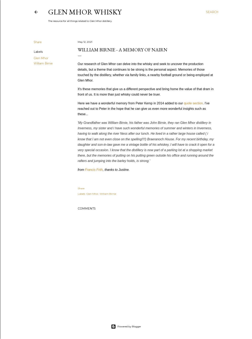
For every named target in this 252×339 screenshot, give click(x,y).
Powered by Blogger (126, 326)
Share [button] (38, 42)
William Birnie (43, 63)
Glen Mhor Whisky (84, 12)
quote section (193, 103)
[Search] (212, 12)
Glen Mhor (41, 58)
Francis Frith (94, 169)
